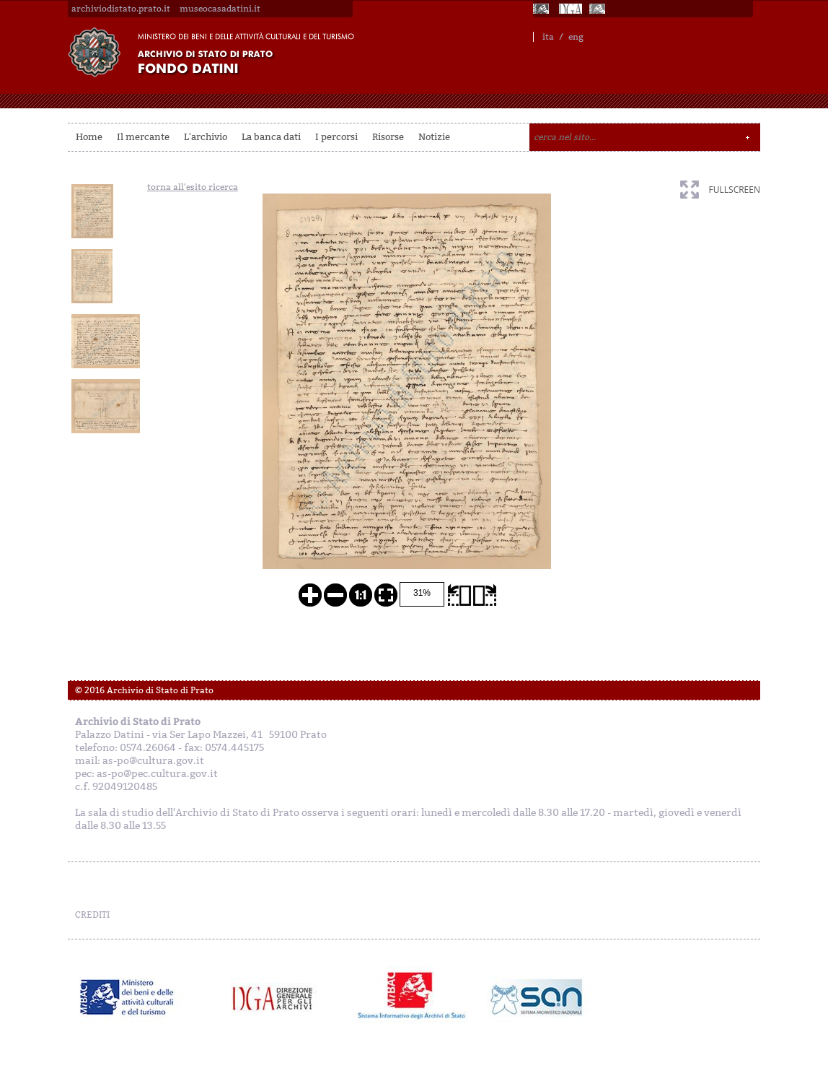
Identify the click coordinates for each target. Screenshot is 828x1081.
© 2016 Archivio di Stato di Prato (144, 690)
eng (575, 37)
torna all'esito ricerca (192, 187)
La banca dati (271, 136)
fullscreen (734, 189)
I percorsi (336, 136)
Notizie (434, 136)
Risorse (388, 136)
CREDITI (92, 915)
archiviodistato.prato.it (120, 9)
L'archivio (205, 136)
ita (548, 37)
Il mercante (143, 136)
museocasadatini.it (220, 9)
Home (89, 136)
